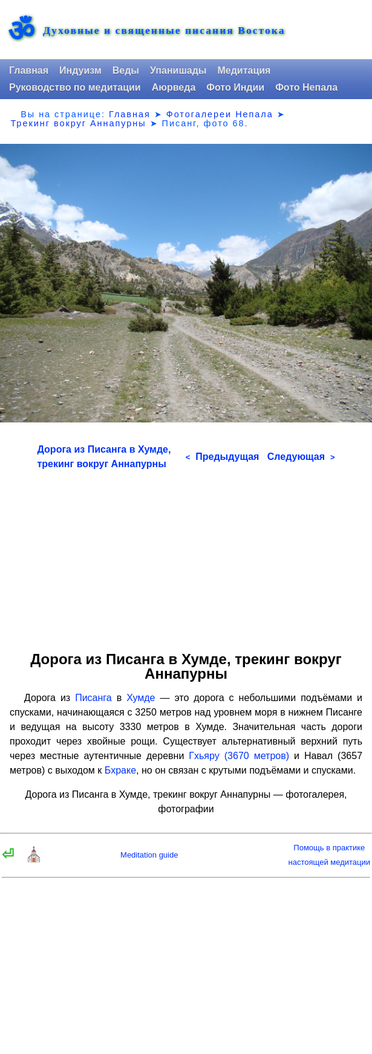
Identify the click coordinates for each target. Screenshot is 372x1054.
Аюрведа (174, 87)
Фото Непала (306, 87)
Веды (126, 70)
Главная (28, 70)
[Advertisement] (186, 556)
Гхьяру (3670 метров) (239, 756)
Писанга (93, 698)
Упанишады (178, 70)
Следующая (301, 456)
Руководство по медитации (75, 87)
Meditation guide (149, 854)
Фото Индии (235, 87)
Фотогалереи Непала (219, 114)
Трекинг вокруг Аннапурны (78, 123)
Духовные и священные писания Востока (164, 31)
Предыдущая (222, 456)
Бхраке (120, 770)
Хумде (140, 698)
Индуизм (80, 70)
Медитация (243, 70)
